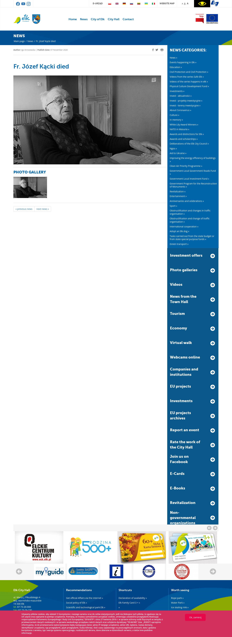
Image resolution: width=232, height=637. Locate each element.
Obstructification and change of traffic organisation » (190, 220)
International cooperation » (184, 226)
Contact (128, 19)
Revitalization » (177, 191)
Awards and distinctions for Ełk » (187, 134)
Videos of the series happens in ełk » (189, 81)
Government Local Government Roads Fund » (193, 172)
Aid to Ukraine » (178, 153)
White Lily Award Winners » (184, 124)
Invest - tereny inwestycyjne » (185, 105)
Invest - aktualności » (181, 95)
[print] (161, 49)
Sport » (173, 205)
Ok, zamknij (195, 617)
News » (173, 57)
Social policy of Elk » (76, 602)
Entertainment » (178, 196)
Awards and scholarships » (184, 138)
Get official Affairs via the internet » (84, 598)
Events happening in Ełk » (183, 62)
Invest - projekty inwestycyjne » (186, 100)
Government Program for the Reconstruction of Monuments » (193, 185)
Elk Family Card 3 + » (129, 602)
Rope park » (177, 598)
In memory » (176, 119)
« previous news (24, 208)
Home (73, 19)
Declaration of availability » (133, 598)
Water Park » (178, 602)
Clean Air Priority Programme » (186, 165)
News (84, 19)
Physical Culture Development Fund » (189, 86)
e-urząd (98, 3)
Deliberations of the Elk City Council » (189, 143)
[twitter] (157, 50)
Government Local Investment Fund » (189, 178)
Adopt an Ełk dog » (179, 231)
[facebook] (153, 50)
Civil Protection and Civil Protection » (189, 71)
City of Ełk (98, 19)
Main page (19, 41)
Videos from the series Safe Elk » (187, 76)
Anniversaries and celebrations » (187, 201)
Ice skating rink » (180, 607)
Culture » (174, 115)
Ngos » (173, 148)
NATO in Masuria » (179, 129)
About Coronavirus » (180, 110)
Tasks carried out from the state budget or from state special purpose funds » (192, 238)
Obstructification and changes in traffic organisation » (190, 212)
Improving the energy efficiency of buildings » (193, 159)
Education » (176, 67)
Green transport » (179, 244)
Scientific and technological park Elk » (85, 607)
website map (167, 3)
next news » (43, 208)
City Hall (113, 19)
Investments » (177, 91)
